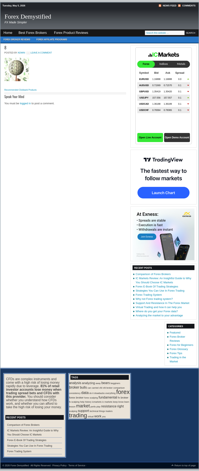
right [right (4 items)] (120, 406)
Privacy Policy (59, 465)
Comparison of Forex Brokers (153, 274)
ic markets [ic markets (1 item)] (107, 402)
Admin (21, 52)
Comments (188, 5)
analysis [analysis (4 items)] (75, 383)
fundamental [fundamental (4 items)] (107, 397)
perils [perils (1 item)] (93, 406)
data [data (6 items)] (85, 392)
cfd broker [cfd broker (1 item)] (108, 388)
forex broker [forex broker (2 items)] (76, 397)
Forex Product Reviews (71, 32)
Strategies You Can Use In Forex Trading (160, 290)
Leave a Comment (41, 52)
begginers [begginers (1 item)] (115, 383)
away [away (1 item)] (98, 383)
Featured (175, 332)
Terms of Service (76, 465)
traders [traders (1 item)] (109, 411)
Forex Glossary (179, 349)
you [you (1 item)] (103, 416)
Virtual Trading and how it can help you (159, 307)
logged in (25, 103)
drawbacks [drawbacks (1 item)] (99, 393)
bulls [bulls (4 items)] (83, 387)
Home (8, 32)
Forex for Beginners (181, 344)
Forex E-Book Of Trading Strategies (157, 286)
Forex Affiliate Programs (50, 40)
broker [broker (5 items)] (74, 387)
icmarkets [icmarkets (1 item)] (97, 402)
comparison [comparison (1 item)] (119, 388)
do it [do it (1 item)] (91, 393)
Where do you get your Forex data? (157, 311)
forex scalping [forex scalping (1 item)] (91, 397)
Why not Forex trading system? (154, 298)
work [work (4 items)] (97, 416)
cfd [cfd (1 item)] (100, 388)
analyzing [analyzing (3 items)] (88, 383)
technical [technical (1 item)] (94, 411)
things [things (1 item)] (102, 411)
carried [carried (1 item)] (95, 388)
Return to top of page (185, 465)
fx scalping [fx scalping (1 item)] (74, 402)
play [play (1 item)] (98, 406)
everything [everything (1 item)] (110, 393)
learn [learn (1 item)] (126, 402)
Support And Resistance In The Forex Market (162, 303)
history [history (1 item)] (88, 402)
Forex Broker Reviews (17, 39)
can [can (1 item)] (89, 388)
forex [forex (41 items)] (123, 391)
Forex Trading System (149, 294)
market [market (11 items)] (83, 405)
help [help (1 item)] (82, 402)
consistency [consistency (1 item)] (75, 393)
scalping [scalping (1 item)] (73, 411)
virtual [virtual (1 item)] (91, 416)
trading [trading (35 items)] (78, 415)
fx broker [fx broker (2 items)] (123, 397)
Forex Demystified (28, 16)
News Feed (169, 5)
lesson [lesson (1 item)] (72, 406)
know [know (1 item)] (121, 402)
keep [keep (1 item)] (115, 402)
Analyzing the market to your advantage (159, 315)
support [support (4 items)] (83, 411)
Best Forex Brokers (31, 34)
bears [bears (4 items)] (105, 383)
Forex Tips (176, 353)
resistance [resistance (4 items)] (108, 406)
